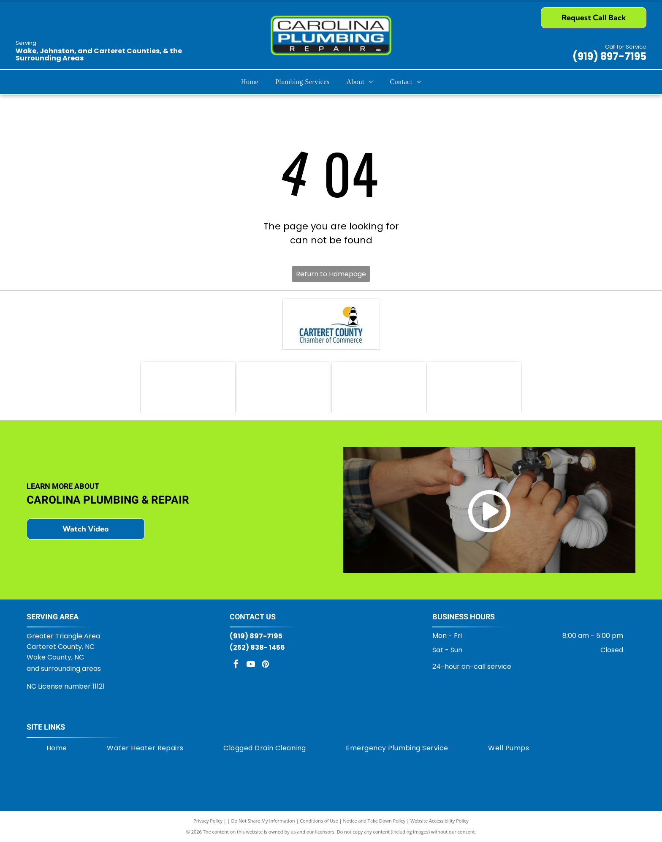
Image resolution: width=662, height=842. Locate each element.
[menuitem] (250, 82)
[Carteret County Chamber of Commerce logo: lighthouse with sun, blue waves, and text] (331, 324)
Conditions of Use (319, 820)
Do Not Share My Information (263, 820)
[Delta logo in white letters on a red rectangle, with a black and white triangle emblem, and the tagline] (379, 387)
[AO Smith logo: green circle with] (188, 387)
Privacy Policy (207, 820)
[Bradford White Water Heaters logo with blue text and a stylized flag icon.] (283, 387)
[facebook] (236, 665)
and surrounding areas (64, 668)
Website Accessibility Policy (439, 820)
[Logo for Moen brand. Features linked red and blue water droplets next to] (474, 387)
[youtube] (250, 665)
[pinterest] (265, 665)
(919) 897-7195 (609, 56)
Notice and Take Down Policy (374, 820)
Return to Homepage (331, 274)
